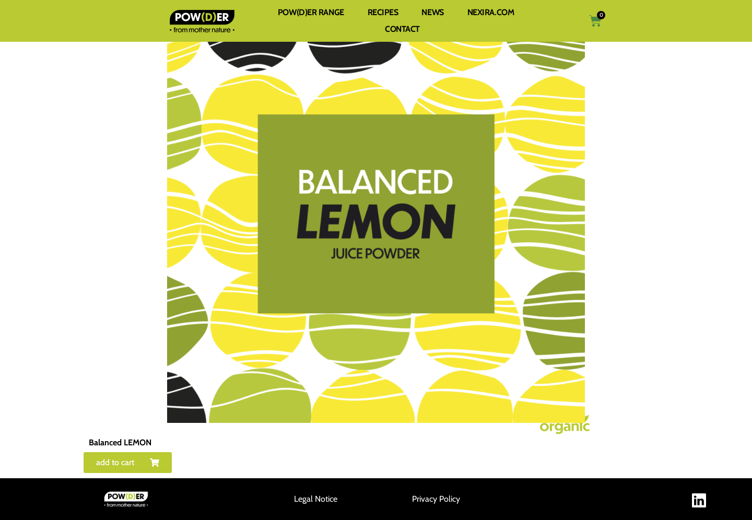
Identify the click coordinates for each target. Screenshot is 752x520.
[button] (128, 462)
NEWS (432, 12)
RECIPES (383, 12)
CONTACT (402, 29)
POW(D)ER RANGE (311, 12)
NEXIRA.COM (490, 12)
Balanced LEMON (120, 442)
